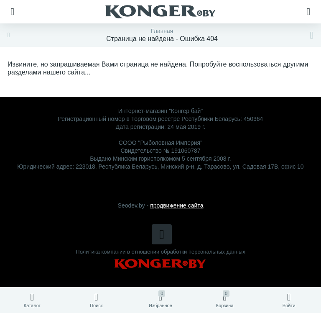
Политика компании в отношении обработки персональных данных (160, 252)
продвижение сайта (176, 205)
